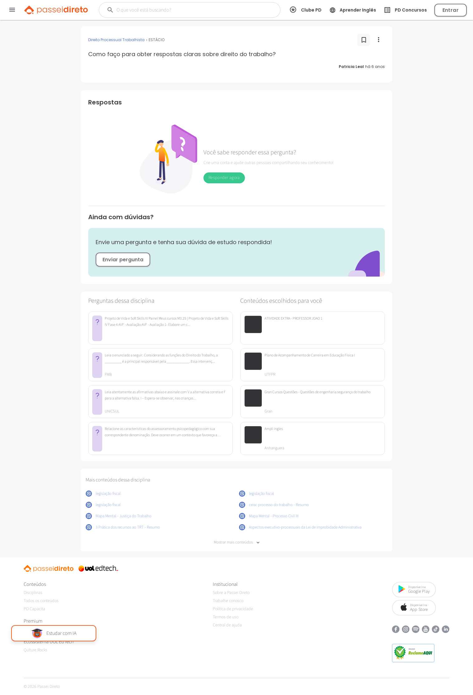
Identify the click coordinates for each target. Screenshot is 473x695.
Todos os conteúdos (41, 601)
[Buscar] (181, 10)
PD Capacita (34, 609)
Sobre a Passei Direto (231, 593)
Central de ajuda (227, 625)
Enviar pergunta (123, 259)
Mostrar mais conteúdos (237, 542)
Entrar (450, 10)
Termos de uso (225, 617)
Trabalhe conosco (228, 601)
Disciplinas (33, 593)
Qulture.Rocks (35, 650)
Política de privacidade (233, 609)
